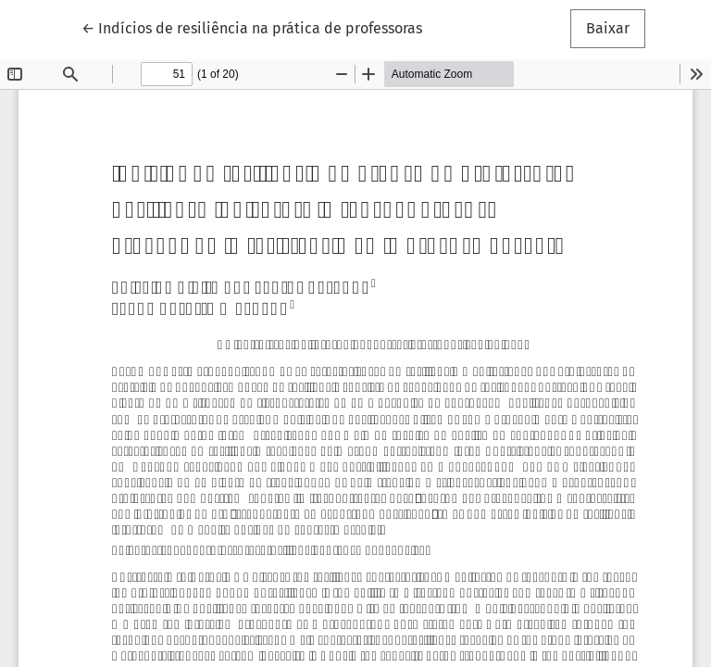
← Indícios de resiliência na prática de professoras (251, 27)
